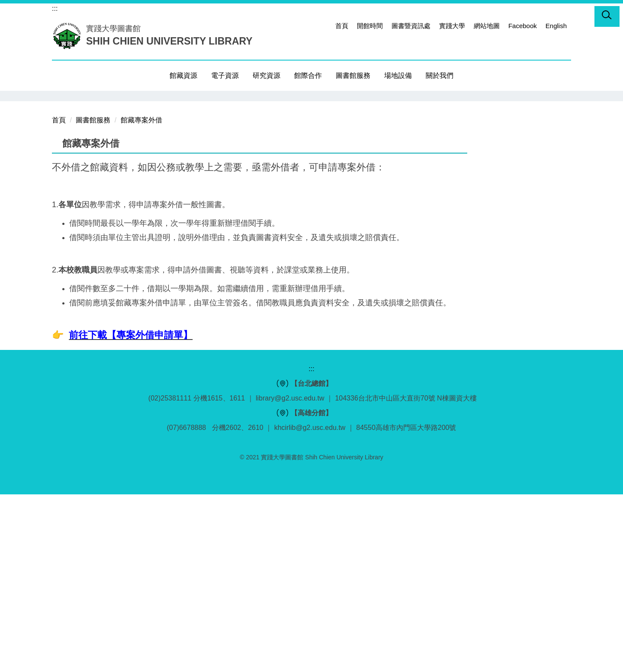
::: (55, 8)
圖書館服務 (93, 282)
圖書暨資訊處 (411, 25)
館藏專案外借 (141, 282)
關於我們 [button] (439, 75)
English (556, 25)
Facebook (522, 25)
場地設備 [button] (398, 75)
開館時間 (370, 25)
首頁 (341, 25)
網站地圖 (487, 25)
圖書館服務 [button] (353, 75)
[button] (607, 16)
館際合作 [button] (308, 75)
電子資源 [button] (225, 75)
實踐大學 (452, 25)
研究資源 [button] (266, 75)
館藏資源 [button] (183, 75)
